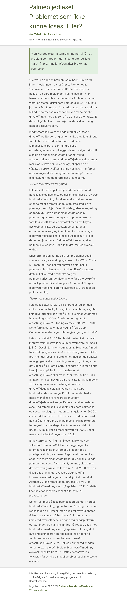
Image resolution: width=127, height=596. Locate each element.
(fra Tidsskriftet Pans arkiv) (45, 34)
